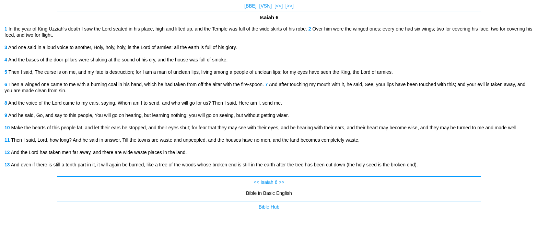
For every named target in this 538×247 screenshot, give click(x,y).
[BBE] (250, 6)
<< (256, 182)
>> (281, 182)
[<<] (278, 6)
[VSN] (265, 6)
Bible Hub (269, 207)
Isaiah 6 (268, 182)
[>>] (289, 6)
